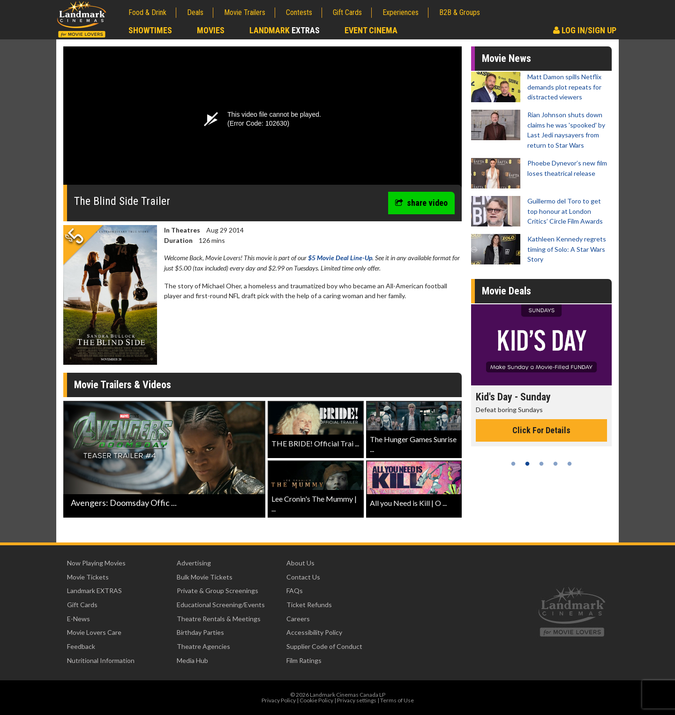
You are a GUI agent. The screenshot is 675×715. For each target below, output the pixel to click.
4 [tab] (555, 463)
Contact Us (303, 577)
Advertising (194, 563)
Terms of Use (397, 700)
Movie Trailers (244, 12)
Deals (195, 12)
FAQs (294, 591)
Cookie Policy (316, 700)
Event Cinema (371, 30)
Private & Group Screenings (217, 591)
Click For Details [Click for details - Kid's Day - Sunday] (541, 430)
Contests (299, 12)
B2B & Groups (459, 12)
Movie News (506, 58)
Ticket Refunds (309, 605)
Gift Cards (347, 12)
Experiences (400, 12)
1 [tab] (513, 463)
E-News (78, 619)
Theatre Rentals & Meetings (219, 619)
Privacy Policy (279, 700)
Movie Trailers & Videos (122, 385)
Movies (211, 30)
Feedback (81, 646)
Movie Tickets (88, 577)
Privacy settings (356, 700)
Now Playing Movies (96, 563)
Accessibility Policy (314, 632)
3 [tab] (541, 463)
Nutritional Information (101, 660)
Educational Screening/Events (221, 605)
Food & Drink (147, 12)
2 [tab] (527, 463)
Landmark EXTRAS (94, 591)
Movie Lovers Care (94, 632)
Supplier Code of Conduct (324, 646)
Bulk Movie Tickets (204, 577)
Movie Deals (506, 291)
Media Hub (192, 660)
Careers (298, 619)
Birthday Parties (200, 632)
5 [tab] (569, 463)
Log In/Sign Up (584, 30)
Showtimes (150, 30)
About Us (300, 563)
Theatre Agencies (203, 646)
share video (421, 203)
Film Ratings (304, 660)
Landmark (284, 30)
